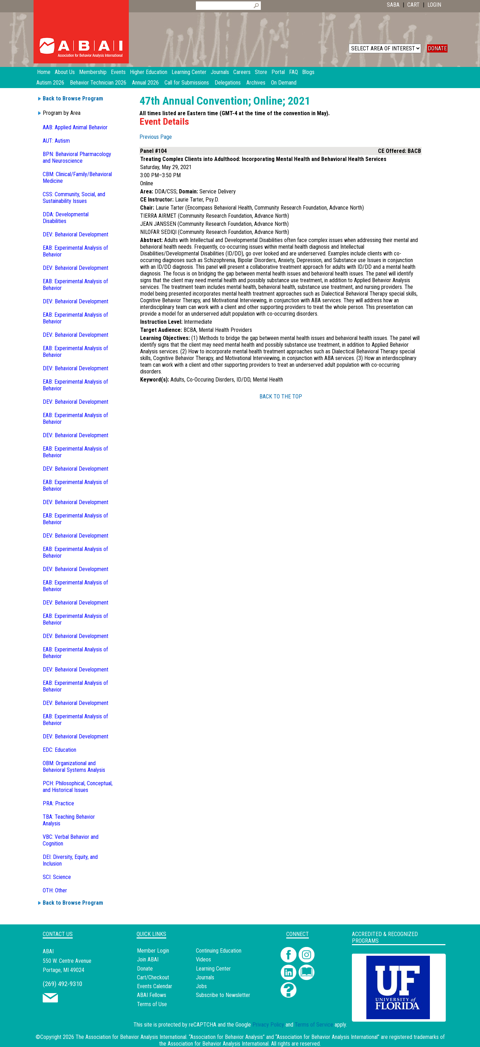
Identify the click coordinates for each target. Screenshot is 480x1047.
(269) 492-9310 (62, 984)
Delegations (228, 82)
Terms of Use (152, 1004)
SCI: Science (57, 877)
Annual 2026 (145, 82)
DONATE (437, 48)
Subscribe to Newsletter (223, 995)
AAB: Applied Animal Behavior (75, 127)
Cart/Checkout (153, 977)
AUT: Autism (56, 140)
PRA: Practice (58, 803)
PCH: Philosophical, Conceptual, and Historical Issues (78, 786)
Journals (205, 977)
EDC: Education (59, 749)
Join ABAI (147, 959)
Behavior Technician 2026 (98, 82)
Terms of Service (314, 1024)
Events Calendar (154, 986)
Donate (145, 968)
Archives (255, 82)
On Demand (283, 82)
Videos (203, 959)
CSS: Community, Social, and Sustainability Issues (74, 197)
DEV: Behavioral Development (75, 234)
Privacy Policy (268, 1024)
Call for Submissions (186, 82)
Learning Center (213, 968)
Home (43, 72)
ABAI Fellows (151, 995)
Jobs (201, 986)
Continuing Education (218, 950)
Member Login (153, 950)
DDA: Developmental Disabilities (66, 217)
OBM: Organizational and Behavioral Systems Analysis (74, 766)
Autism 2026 (50, 82)
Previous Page (155, 137)
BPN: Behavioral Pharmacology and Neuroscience (77, 157)
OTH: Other (55, 890)
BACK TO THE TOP (280, 396)
